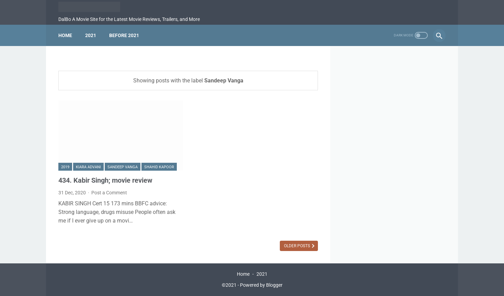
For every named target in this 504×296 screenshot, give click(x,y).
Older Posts (297, 245)
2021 (90, 35)
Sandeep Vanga (122, 167)
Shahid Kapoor (159, 167)
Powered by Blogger (261, 285)
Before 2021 (124, 35)
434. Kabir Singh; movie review (105, 180)
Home (65, 35)
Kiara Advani (88, 167)
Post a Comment (109, 192)
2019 (65, 167)
